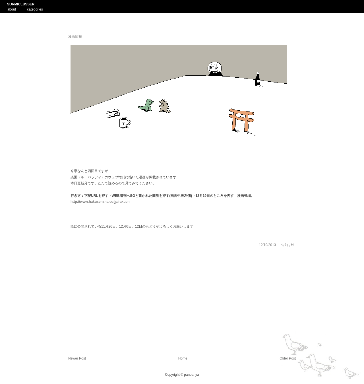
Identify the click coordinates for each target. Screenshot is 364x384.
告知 (285, 245)
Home (182, 358)
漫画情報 (75, 36)
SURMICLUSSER (20, 4)
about (11, 8)
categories (35, 9)
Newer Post (77, 358)
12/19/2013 (268, 245)
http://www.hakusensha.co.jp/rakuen (100, 202)
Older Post (288, 358)
